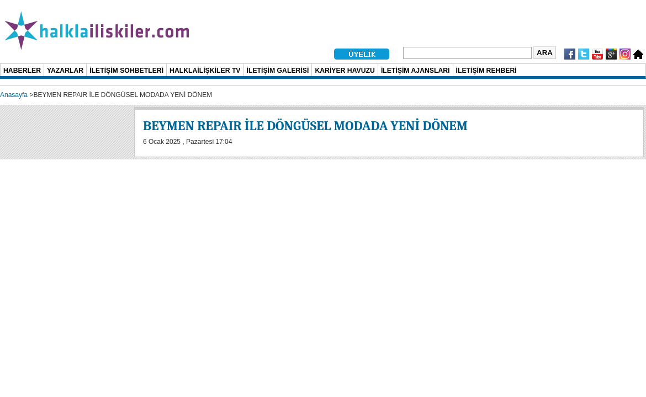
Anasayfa (14, 95)
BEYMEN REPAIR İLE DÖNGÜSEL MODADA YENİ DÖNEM (305, 125)
